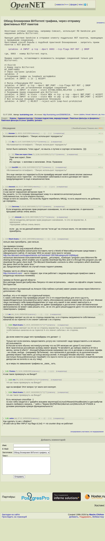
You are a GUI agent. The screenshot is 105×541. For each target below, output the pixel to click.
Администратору (25, 136)
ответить (35, 151)
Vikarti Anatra (14, 257)
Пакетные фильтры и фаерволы (84, 136)
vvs (14, 398)
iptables (82, 132)
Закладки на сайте (11, 536)
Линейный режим (79, 146)
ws (10, 332)
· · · (46, 151)
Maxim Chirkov (96, 536)
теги (80, 4)
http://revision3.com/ (12, 291)
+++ (67, 4)
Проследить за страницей (14, 538)
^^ (34, 160)
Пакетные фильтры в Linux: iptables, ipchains (21, 138)
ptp (99, 132)
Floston (12, 389)
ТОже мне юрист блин (23, 172)
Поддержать (85, 538)
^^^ (37, 160)
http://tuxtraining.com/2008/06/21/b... (57, 133)
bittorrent (94, 132)
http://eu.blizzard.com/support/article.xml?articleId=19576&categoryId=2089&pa (40, 273)
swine (11, 436)
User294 (15, 185)
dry (13, 160)
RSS (100, 146)
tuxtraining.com (26, 133)
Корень (13, 136)
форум (73, 4)
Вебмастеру (98, 538)
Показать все (92, 146)
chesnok (12, 205)
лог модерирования (97, 450)
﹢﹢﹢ (41, 151)
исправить (100, 22)
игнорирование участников (80, 450)
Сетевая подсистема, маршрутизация (51, 136)
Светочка (15, 224)
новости (60, 4)
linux (103, 132)
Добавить (73, 538)
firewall (88, 132)
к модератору (59, 151)
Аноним (12, 151)
